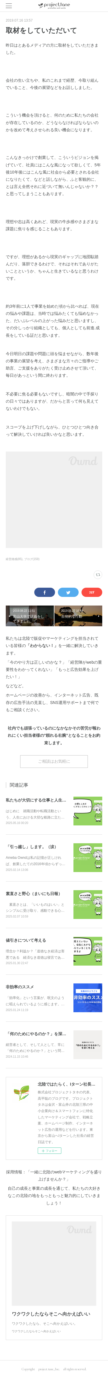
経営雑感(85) (14, 559)
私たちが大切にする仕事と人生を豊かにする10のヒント (56, 800)
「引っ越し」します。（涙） (32, 846)
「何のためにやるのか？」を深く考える (42, 1033)
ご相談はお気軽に (54, 761)
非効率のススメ (20, 987)
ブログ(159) (31, 559)
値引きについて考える (26, 940)
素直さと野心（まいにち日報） (34, 893)
